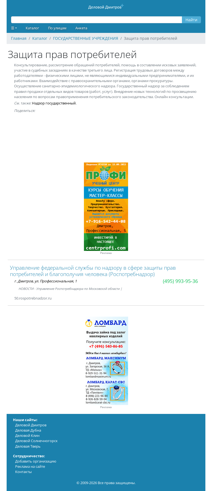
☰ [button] (12, 27)
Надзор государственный (54, 103)
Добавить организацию (35, 461)
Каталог (32, 27)
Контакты (23, 471)
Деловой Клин (27, 435)
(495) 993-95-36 (180, 281)
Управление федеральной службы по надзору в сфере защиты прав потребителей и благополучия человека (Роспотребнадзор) (93, 271)
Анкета (81, 27)
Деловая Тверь (28, 446)
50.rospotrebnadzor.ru (33, 298)
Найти (191, 19)
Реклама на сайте (30, 466)
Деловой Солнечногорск (36, 440)
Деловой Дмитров (30, 424)
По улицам (57, 27)
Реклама (106, 253)
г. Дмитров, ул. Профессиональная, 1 (45, 281)
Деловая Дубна (28, 430)
